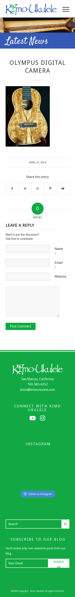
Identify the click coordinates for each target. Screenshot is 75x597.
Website (60, 276)
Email (59, 265)
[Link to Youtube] (33, 418)
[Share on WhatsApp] (37, 188)
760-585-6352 (37, 384)
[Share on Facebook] (12, 188)
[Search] (37, 524)
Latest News (27, 41)
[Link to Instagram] (43, 418)
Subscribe (58, 564)
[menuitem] (63, 9)
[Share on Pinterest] (50, 188)
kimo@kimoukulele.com (37, 390)
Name (59, 251)
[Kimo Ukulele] (31, 9)
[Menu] (63, 9)
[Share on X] (25, 188)
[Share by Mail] (63, 188)
